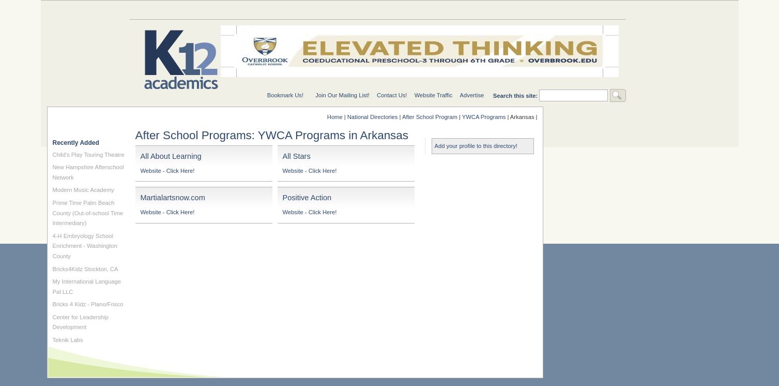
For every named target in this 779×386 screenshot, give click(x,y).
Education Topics (171, 9)
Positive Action (307, 198)
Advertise (472, 95)
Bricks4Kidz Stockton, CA (85, 269)
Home (335, 117)
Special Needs (253, 9)
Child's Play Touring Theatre (89, 155)
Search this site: (516, 96)
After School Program (429, 117)
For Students (584, 9)
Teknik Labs (68, 340)
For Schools (419, 9)
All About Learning (171, 156)
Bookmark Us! (285, 95)
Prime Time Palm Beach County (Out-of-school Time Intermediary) (88, 213)
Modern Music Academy (83, 190)
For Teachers (502, 9)
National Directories (336, 9)
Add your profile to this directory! (476, 146)
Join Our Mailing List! (342, 95)
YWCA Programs (484, 117)
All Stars (297, 156)
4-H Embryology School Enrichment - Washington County (85, 246)
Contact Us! (392, 95)
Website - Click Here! (168, 171)
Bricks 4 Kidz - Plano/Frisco (88, 304)
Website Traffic (434, 95)
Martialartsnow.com (173, 198)
